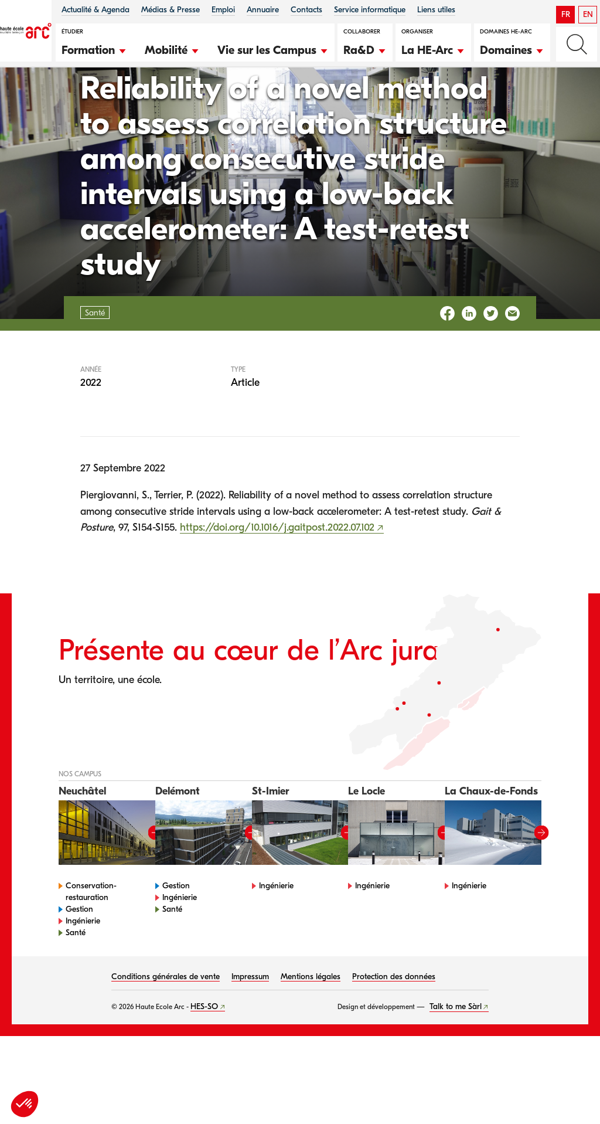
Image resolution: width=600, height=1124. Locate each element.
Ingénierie (83, 985)
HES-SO (204, 1071)
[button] (94, 48)
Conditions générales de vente (165, 1041)
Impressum (250, 1041)
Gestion (79, 974)
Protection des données (393, 1041)
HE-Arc (25, 103)
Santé (68, 103)
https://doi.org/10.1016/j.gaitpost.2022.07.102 (277, 592)
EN (588, 14)
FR (565, 14)
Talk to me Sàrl (455, 1071)
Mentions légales (310, 1041)
